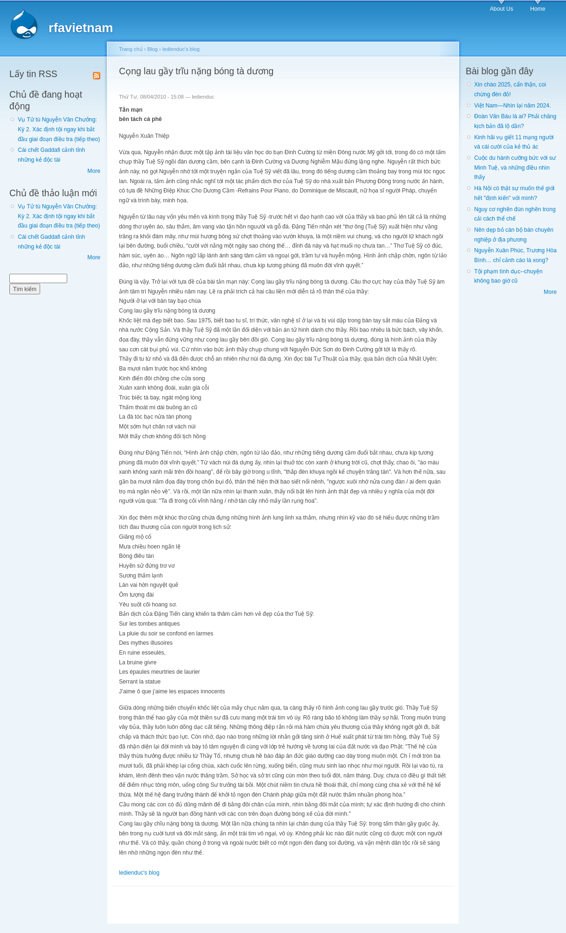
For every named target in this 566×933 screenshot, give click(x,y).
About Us (501, 9)
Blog (152, 49)
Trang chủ (131, 49)
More (93, 171)
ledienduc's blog (181, 49)
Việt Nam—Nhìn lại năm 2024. (512, 105)
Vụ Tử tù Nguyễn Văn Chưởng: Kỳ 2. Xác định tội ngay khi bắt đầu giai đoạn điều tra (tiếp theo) (59, 129)
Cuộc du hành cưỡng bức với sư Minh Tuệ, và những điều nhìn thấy (515, 167)
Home (537, 9)
